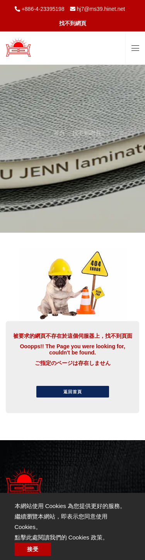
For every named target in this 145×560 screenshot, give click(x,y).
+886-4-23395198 (42, 9)
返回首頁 (72, 391)
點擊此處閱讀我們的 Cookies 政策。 (62, 537)
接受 (33, 549)
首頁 (59, 125)
